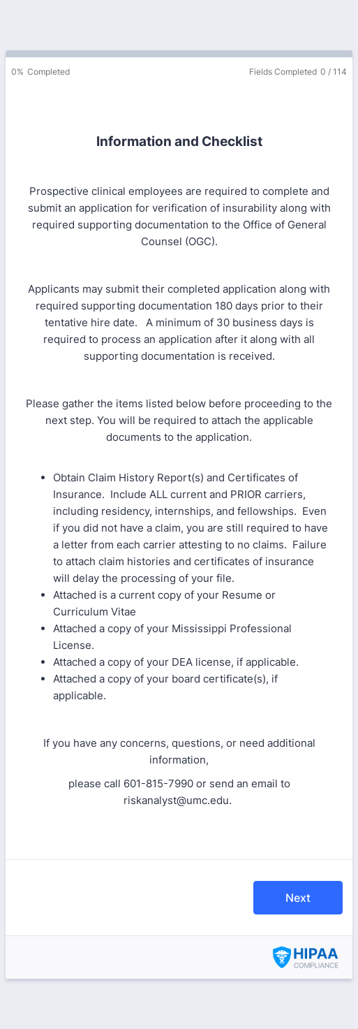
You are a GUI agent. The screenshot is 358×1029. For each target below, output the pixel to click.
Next (298, 898)
